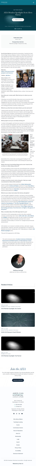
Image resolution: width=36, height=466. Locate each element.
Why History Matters (18, 419)
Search (18, 442)
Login (18, 439)
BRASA (32, 215)
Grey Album (31, 185)
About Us (18, 433)
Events (18, 425)
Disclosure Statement (18, 453)
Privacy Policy (18, 447)
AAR (23, 215)
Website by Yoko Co (18, 463)
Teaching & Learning (18, 422)
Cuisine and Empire (14, 185)
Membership (18, 436)
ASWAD (5, 217)
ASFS (20, 215)
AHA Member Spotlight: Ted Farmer (11, 356)
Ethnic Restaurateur (26, 184)
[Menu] (33, 2)
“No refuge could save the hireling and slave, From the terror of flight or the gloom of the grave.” (18, 208)
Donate (18, 445)
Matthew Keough (18, 9)
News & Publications (18, 430)
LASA (28, 215)
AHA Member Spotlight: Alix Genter (11, 308)
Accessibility (18, 450)
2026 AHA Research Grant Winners (11, 332)
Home (6, 26)
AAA (26, 215)
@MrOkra (8, 75)
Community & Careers (18, 427)
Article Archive (11, 26)
